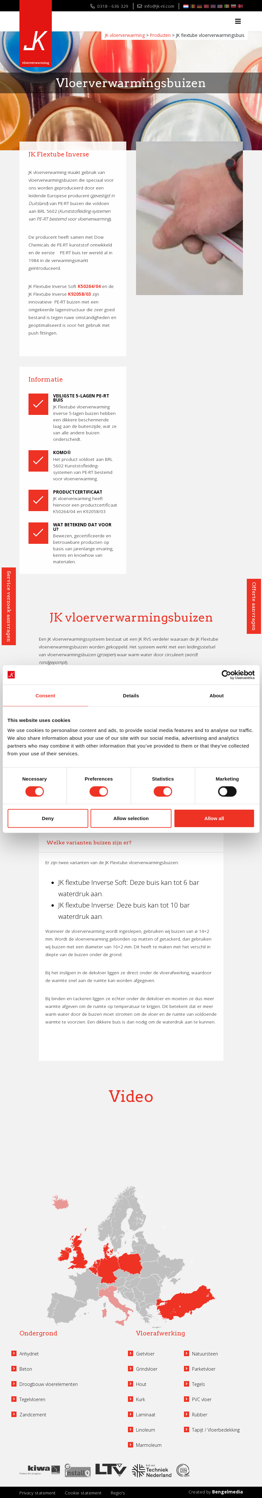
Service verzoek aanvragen (9, 606)
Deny (48, 818)
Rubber (199, 1415)
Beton (25, 1369)
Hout (141, 1384)
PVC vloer (201, 1399)
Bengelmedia (227, 1492)
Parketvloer (203, 1369)
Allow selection (131, 818)
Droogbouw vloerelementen (48, 1384)
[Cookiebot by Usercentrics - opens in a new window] (226, 675)
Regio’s (118, 1493)
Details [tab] (131, 695)
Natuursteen (205, 1354)
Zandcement (32, 1415)
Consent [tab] (45, 695)
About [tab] (217, 695)
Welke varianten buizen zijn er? (88, 843)
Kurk (140, 1399)
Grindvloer (146, 1369)
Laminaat (145, 1415)
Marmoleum (149, 1445)
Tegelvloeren (32, 1399)
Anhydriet (29, 1354)
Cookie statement (83, 1493)
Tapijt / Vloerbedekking (216, 1430)
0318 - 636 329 (109, 6)
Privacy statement (37, 1493)
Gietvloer (145, 1354)
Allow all (214, 818)
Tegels (198, 1384)
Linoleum (145, 1430)
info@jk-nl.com (155, 6)
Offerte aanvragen (254, 606)
